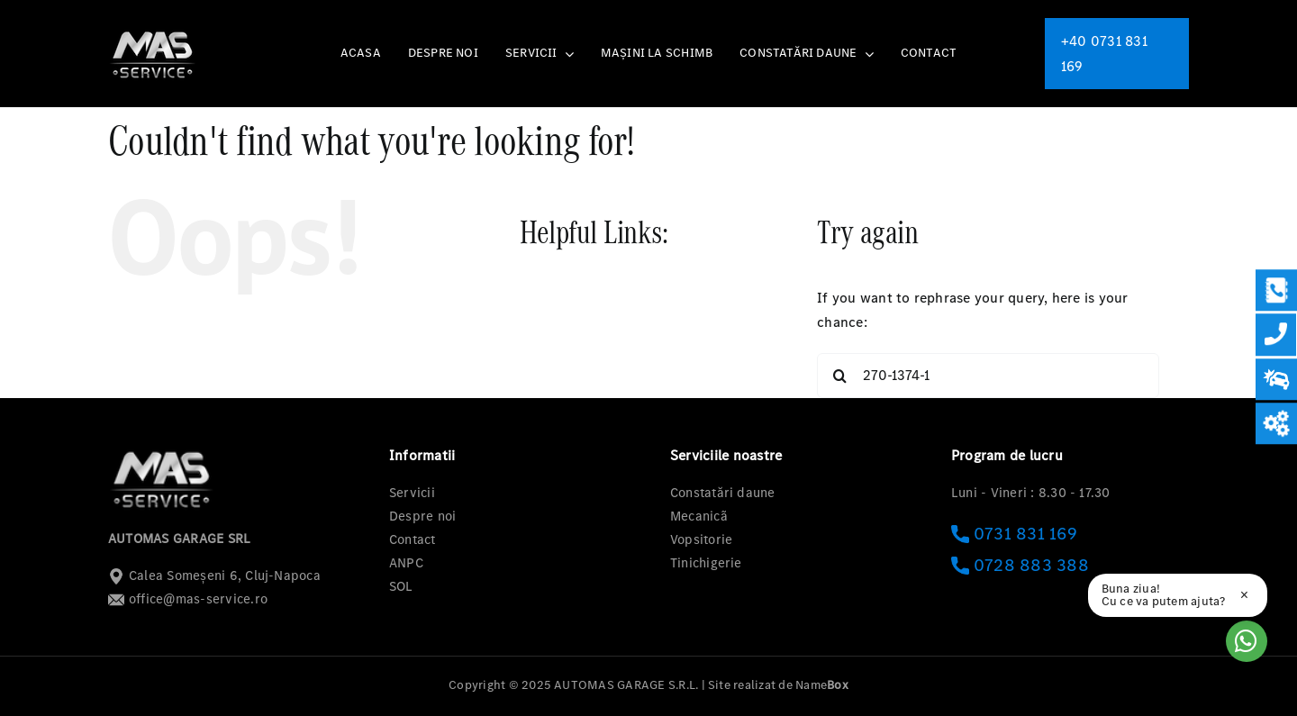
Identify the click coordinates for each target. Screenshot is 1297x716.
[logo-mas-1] (153, 31)
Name (821, 684)
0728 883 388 (1020, 565)
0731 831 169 (1014, 533)
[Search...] (988, 375)
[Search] (839, 375)
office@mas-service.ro (188, 599)
